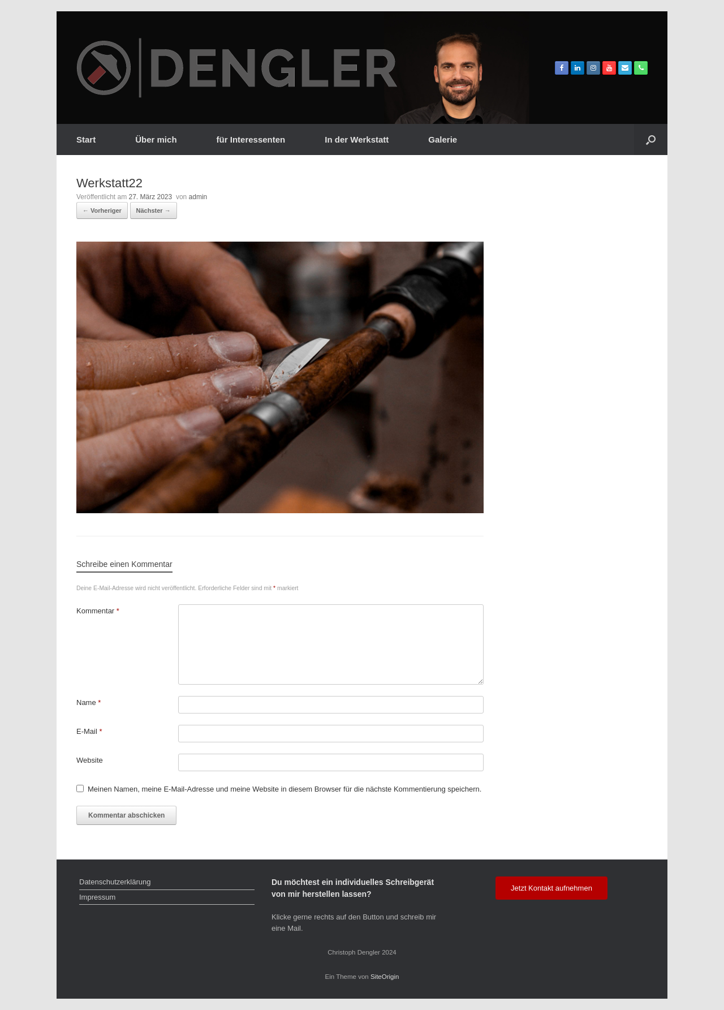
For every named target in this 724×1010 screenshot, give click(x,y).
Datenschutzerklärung (114, 882)
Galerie (442, 139)
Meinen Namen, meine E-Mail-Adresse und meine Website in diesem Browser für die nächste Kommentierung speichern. (284, 789)
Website (89, 760)
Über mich (155, 139)
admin (198, 197)
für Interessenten (251, 139)
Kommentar (97, 611)
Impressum (97, 897)
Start (86, 139)
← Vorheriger (102, 210)
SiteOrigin (384, 976)
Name (88, 702)
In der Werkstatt (357, 139)
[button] (650, 139)
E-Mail (89, 731)
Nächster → (153, 210)
